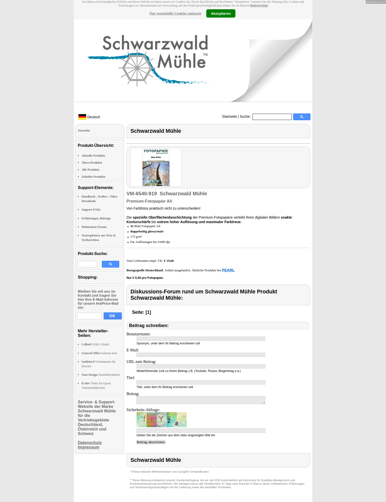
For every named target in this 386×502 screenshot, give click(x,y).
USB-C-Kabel (95, 344)
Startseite (229, 116)
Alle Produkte (90, 169)
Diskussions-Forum (94, 227)
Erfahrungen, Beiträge (96, 218)
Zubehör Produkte (93, 176)
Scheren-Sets (99, 353)
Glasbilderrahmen (101, 374)
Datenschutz (259, 5)
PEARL (228, 270)
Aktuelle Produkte (93, 155)
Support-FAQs (91, 209)
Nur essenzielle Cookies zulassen (175, 13)
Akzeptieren (221, 13)
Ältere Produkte (92, 162)
